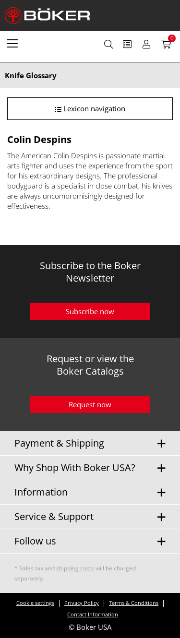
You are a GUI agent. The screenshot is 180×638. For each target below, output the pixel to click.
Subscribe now (90, 311)
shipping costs (75, 568)
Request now (90, 404)
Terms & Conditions (133, 602)
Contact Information (92, 614)
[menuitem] (12, 43)
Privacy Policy (81, 602)
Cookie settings (35, 602)
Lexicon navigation (90, 108)
